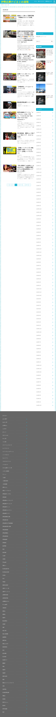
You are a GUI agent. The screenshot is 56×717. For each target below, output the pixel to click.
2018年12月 (38, 398)
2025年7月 (38, 144)
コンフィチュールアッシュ (8, 444)
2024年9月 (38, 177)
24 (27, 188)
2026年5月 (38, 112)
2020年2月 (38, 353)
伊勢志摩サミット (6, 500)
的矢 (3, 643)
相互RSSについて (49, 1)
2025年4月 (38, 154)
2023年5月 (38, 229)
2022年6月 (38, 265)
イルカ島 (4, 435)
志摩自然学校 (5, 591)
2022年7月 (38, 261)
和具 (3, 542)
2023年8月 (38, 219)
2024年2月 (38, 200)
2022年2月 (38, 278)
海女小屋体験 (5, 627)
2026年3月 (38, 118)
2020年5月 (38, 343)
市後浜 (4, 575)
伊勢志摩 (4, 490)
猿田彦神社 (5, 640)
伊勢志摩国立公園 (6, 510)
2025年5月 (38, 151)
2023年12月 (38, 206)
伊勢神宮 (4, 536)
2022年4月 (38, 271)
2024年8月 (38, 180)
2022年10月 (38, 252)
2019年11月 (38, 362)
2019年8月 (38, 372)
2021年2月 (38, 317)
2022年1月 (38, 281)
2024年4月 (38, 193)
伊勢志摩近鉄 (5, 529)
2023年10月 (38, 213)
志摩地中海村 (5, 588)
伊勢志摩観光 (5, 526)
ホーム (35, 1)
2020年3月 (38, 349)
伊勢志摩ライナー (6, 506)
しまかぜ (4, 422)
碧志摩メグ (5, 653)
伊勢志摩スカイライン (7, 503)
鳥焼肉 (4, 692)
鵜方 (3, 705)
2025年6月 (38, 147)
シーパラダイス (6, 448)
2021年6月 (38, 304)
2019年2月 (38, 392)
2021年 (6, 4)
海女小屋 (4, 623)
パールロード (5, 457)
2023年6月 (38, 226)
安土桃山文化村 (6, 565)
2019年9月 (38, 369)
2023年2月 (38, 239)
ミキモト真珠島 (6, 464)
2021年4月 (38, 310)
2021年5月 (38, 307)
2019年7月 (38, 375)
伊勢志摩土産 (5, 513)
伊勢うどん (5, 480)
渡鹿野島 (4, 630)
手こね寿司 (5, 597)
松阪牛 (4, 610)
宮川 (3, 571)
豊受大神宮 (5, 669)
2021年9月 (38, 294)
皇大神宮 (4, 650)
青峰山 (4, 689)
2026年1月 (38, 125)
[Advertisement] (44, 20)
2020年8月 (38, 333)
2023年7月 (38, 222)
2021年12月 (38, 284)
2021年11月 (38, 287)
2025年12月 (38, 128)
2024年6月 (38, 187)
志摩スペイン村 (6, 581)
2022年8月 (38, 258)
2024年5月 (38, 190)
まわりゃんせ (5, 428)
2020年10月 (38, 327)
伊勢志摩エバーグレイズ (8, 493)
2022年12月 (38, 245)
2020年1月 (38, 356)
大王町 (4, 549)
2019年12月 (38, 359)
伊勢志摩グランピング (7, 497)
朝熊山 (4, 604)
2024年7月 (38, 183)
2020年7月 (38, 336)
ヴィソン (4, 467)
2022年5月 (38, 268)
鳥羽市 (4, 698)
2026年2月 (38, 121)
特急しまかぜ (5, 637)
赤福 (3, 679)
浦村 (3, 620)
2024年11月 (38, 170)
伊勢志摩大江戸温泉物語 (8, 516)
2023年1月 (38, 242)
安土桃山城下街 (6, 562)
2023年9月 (38, 216)
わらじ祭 (4, 431)
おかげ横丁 (5, 412)
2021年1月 (38, 320)
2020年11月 (38, 323)
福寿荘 (4, 663)
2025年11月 (38, 131)
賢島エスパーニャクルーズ (8, 676)
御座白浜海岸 (5, 578)
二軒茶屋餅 (5, 477)
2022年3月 (38, 274)
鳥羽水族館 (5, 702)
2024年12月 (38, 167)
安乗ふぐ (4, 558)
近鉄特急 (4, 682)
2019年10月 (38, 366)
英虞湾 (4, 666)
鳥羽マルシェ (5, 695)
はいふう (4, 425)
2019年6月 (38, 379)
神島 (3, 659)
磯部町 (4, 656)
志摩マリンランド (6, 584)
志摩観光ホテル (6, 594)
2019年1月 (38, 395)
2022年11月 (38, 248)
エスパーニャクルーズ (7, 438)
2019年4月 (38, 385)
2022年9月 (38, 255)
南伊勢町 (4, 539)
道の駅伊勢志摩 (6, 685)
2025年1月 (38, 164)
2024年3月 (38, 196)
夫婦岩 (4, 552)
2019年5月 (38, 382)
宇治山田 (4, 555)
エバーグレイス (6, 441)
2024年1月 (38, 203)
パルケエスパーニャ (7, 454)
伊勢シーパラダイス (7, 483)
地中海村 (4, 545)
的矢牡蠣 (4, 646)
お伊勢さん (5, 418)
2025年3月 (38, 157)
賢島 (3, 672)
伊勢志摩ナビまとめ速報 (15, 1)
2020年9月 (38, 330)
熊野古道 (4, 633)
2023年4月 (38, 232)
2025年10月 (38, 134)
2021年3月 (38, 313)
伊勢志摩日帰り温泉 (7, 519)
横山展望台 (5, 614)
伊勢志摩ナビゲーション (41, 36)
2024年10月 (38, 173)
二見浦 (4, 470)
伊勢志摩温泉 (5, 523)
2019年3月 (38, 388)
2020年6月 (38, 340)
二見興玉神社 (5, 474)
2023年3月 (38, 235)
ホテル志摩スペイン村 (7, 461)
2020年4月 (38, 346)
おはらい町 (5, 415)
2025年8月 (38, 141)
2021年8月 (38, 297)
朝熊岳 (4, 607)
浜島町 (4, 617)
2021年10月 (38, 291)
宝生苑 (4, 568)
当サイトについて (41, 1)
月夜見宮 (4, 601)
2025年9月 (38, 138)
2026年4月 (38, 115)
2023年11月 (38, 209)
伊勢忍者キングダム (7, 487)
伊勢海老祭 (5, 532)
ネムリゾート (5, 451)
